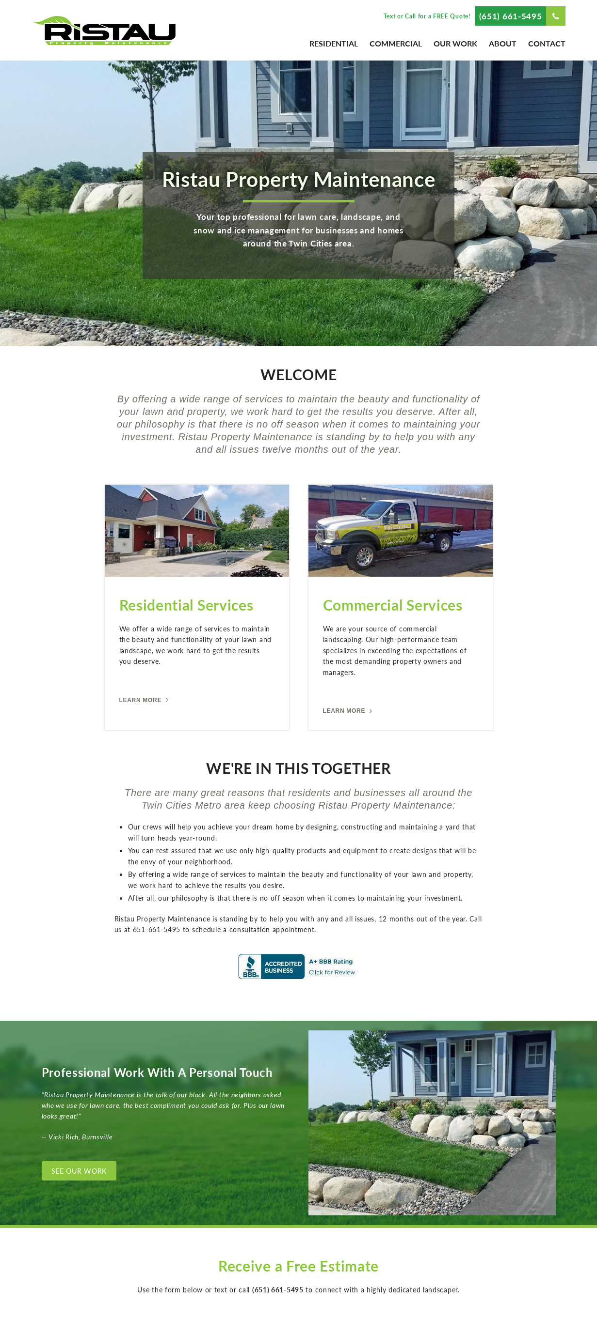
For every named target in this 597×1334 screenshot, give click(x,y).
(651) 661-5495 (510, 16)
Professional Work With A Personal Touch (157, 1072)
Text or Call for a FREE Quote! (427, 16)
